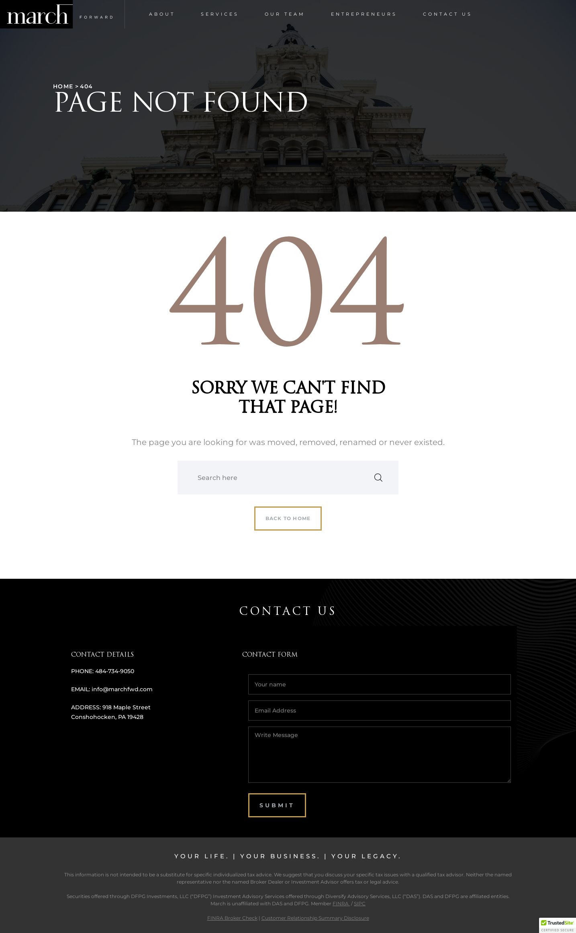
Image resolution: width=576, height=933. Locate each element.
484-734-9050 (114, 671)
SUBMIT (277, 805)
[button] (557, 925)
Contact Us (447, 14)
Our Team (285, 14)
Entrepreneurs (364, 14)
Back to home (288, 518)
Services (220, 14)
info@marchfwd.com (122, 689)
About (162, 14)
